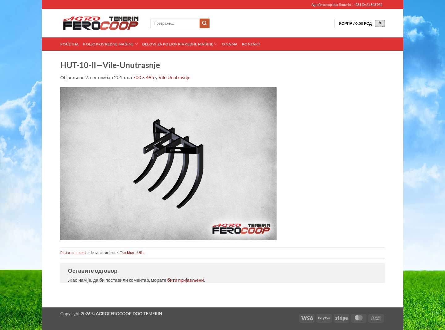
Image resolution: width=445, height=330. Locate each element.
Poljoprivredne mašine (110, 44)
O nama (230, 44)
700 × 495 (143, 77)
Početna (69, 44)
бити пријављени (185, 280)
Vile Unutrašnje (174, 77)
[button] (362, 23)
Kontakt (251, 44)
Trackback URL (132, 252)
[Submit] (205, 23)
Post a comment (73, 252)
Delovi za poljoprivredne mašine (180, 44)
